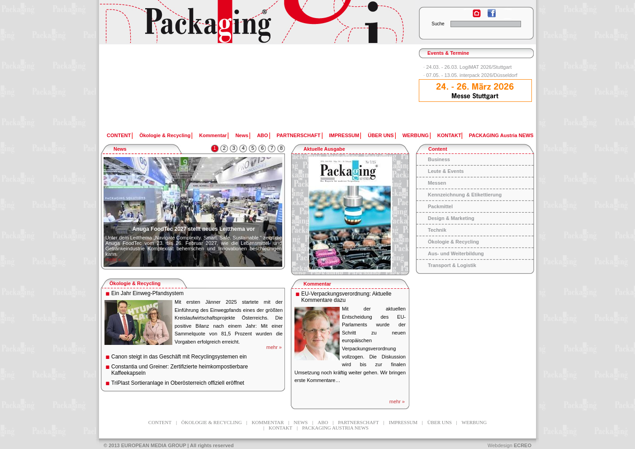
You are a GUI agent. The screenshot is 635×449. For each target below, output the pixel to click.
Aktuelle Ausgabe (324, 149)
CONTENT (119, 135)
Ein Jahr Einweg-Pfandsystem (147, 293)
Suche (437, 23)
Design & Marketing (451, 218)
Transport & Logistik (452, 265)
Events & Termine (448, 53)
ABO (262, 135)
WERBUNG (416, 135)
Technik (437, 230)
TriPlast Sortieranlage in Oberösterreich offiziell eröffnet (177, 383)
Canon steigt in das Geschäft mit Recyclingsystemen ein (178, 356)
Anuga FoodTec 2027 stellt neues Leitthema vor (193, 229)
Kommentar (213, 135)
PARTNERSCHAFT (299, 135)
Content (437, 149)
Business (439, 159)
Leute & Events (446, 171)
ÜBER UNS (380, 135)
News (241, 135)
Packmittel (440, 206)
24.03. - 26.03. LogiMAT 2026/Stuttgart (469, 67)
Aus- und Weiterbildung (456, 253)
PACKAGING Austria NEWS (501, 135)
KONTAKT (449, 135)
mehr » (113, 259)
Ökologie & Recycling (164, 135)
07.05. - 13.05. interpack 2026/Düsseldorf (471, 75)
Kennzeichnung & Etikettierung (465, 194)
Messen (437, 183)
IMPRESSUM (344, 135)
